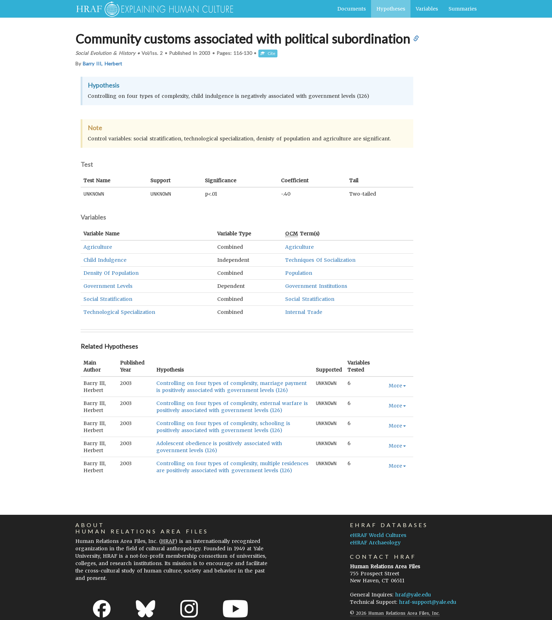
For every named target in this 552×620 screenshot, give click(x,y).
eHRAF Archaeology (375, 542)
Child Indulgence (104, 260)
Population (298, 273)
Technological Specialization (119, 312)
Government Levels (107, 286)
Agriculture (97, 246)
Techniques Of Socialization (320, 260)
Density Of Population (111, 273)
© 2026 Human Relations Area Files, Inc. (395, 612)
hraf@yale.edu (413, 594)
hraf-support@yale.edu (427, 602)
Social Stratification (107, 299)
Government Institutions (316, 286)
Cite (268, 53)
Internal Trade (303, 312)
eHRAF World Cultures (378, 535)
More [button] (397, 385)
